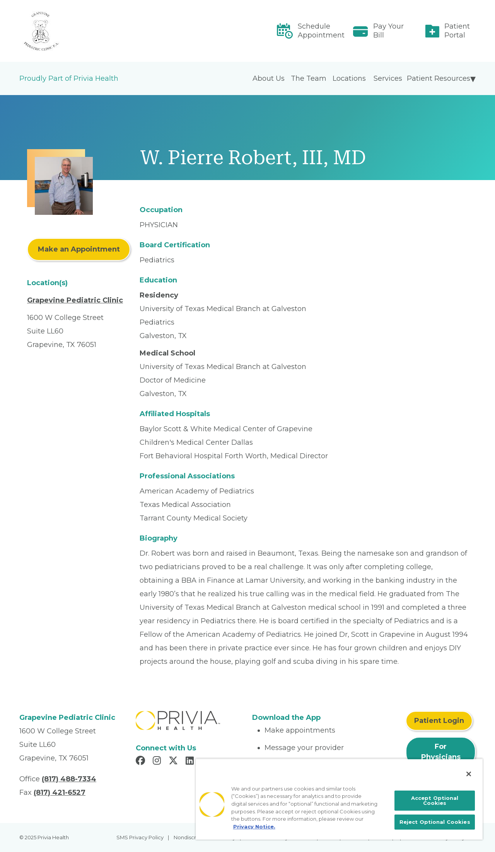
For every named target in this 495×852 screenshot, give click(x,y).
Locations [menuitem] (349, 78)
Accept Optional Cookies (435, 800)
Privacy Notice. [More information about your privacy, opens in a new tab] (254, 826)
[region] (339, 799)
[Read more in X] (174, 761)
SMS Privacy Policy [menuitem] (140, 837)
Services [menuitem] (388, 78)
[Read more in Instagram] (158, 761)
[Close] (468, 773)
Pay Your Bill (388, 30)
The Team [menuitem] (308, 78)
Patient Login (439, 720)
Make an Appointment (79, 249)
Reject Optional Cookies (434, 822)
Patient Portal (457, 30)
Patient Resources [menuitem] (438, 78)
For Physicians (441, 751)
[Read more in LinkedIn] (191, 761)
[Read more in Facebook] (141, 761)
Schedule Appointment (321, 30)
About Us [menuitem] (269, 78)
